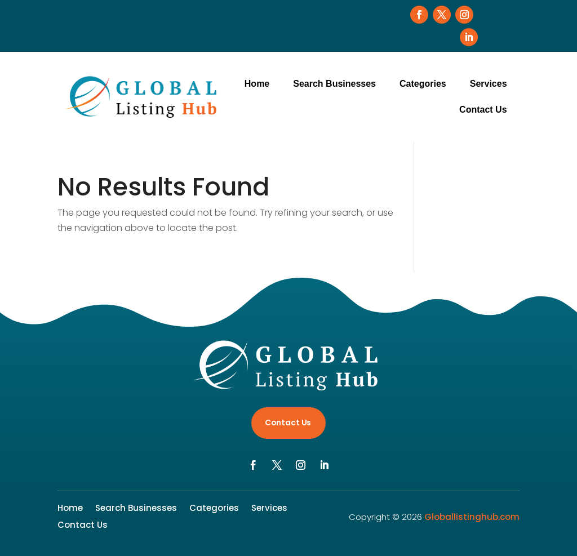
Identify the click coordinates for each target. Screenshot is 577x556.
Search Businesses (334, 83)
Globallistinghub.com (472, 517)
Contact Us (483, 109)
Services (488, 83)
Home (257, 83)
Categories (423, 83)
